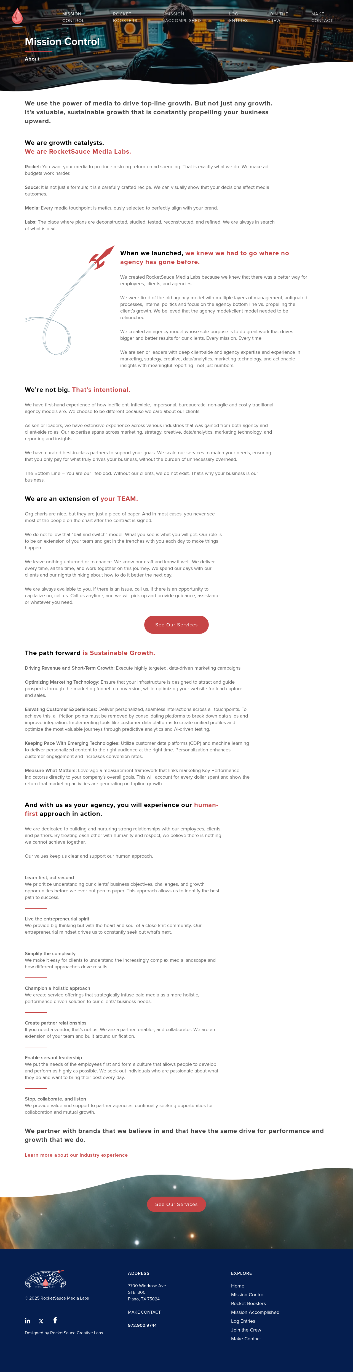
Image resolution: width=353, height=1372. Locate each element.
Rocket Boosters (248, 1303)
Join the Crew (246, 1330)
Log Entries (243, 1321)
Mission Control (247, 1294)
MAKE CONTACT (144, 1312)
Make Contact (246, 1338)
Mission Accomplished (255, 1312)
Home (237, 1286)
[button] (176, 624)
